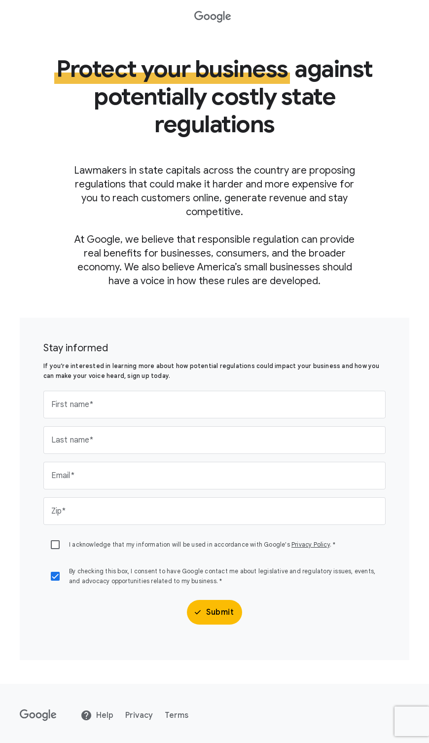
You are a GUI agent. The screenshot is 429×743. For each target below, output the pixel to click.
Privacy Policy (310, 544)
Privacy (139, 715)
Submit (213, 612)
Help (96, 715)
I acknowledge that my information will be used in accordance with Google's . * (202, 544)
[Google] (38, 715)
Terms (176, 715)
